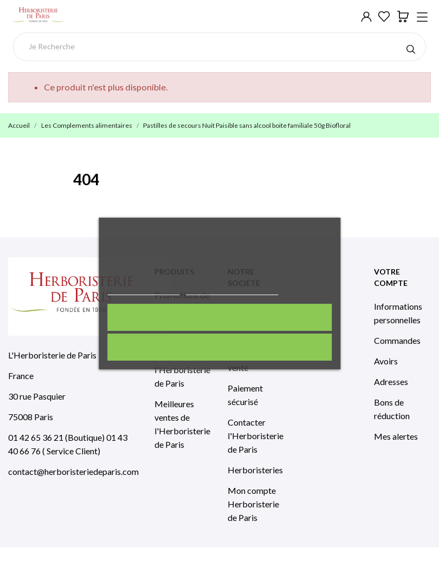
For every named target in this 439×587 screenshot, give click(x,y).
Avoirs (386, 361)
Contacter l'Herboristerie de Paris (255, 435)
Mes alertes (396, 436)
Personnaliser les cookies (232, 290)
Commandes (397, 340)
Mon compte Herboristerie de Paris (253, 504)
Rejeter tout (219, 347)
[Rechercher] (220, 46)
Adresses (391, 381)
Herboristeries (255, 470)
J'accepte (219, 317)
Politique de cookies (143, 290)
